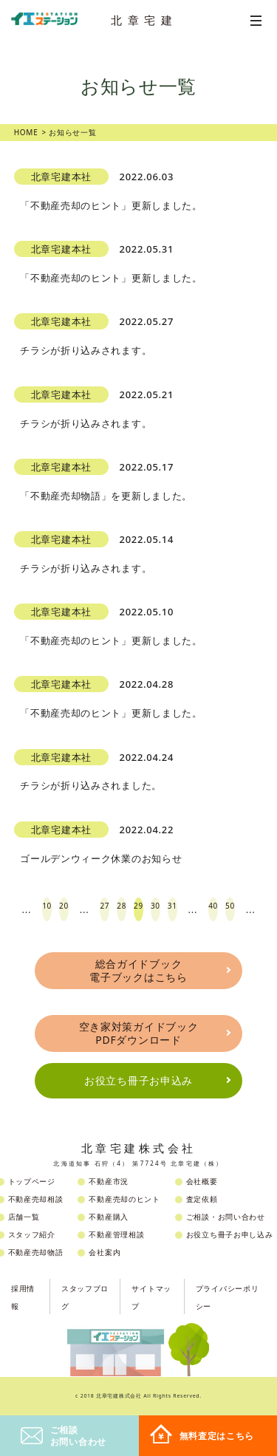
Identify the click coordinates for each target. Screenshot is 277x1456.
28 (121, 905)
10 (47, 905)
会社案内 (104, 1252)
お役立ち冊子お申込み (138, 1080)
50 (230, 905)
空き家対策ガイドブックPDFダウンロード (139, 1033)
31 (172, 905)
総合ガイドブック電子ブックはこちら (138, 970)
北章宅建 (144, 20)
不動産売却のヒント (124, 1199)
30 (155, 905)
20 (64, 905)
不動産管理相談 (116, 1234)
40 (213, 905)
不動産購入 (109, 1216)
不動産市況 (109, 1181)
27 (104, 905)
